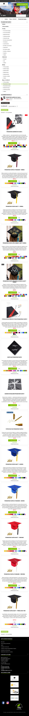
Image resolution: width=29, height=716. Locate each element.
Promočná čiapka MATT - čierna (14, 206)
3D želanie (5, 42)
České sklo (5, 47)
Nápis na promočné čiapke (14, 357)
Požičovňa (4, 57)
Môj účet (2, 641)
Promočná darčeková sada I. (13, 97)
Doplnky (5, 53)
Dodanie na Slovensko (5, 650)
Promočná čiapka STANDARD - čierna (15, 169)
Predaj (3, 28)
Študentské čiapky (7, 84)
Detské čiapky (6, 68)
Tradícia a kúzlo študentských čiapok (8, 648)
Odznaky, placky (6, 36)
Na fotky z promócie (7, 45)
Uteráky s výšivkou (7, 51)
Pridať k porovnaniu (14, 149)
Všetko (3, 24)
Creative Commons (5, 646)
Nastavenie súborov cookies (7, 651)
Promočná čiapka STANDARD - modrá (14, 501)
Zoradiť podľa (4, 106)
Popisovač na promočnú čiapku (14, 429)
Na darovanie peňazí (7, 40)
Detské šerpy (6, 72)
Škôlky (3, 64)
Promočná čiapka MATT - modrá (14, 464)
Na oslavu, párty (6, 49)
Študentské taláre (6, 85)
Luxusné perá (6, 43)
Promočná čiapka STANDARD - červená (14, 574)
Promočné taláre (6, 32)
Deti (4, 61)
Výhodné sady (6, 38)
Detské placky (6, 74)
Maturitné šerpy (6, 34)
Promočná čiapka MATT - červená (14, 537)
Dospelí (4, 59)
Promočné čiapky (6, 30)
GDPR (2, 645)
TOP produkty (5, 26)
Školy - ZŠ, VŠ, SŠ (5, 80)
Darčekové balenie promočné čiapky (14, 393)
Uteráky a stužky (6, 76)
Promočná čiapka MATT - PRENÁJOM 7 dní (14, 610)
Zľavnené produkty (6, 94)
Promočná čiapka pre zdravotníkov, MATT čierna (14, 281)
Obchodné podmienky (5, 643)
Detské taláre (6, 70)
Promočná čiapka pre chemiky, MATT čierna (14, 243)
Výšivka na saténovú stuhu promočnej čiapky (14, 319)
